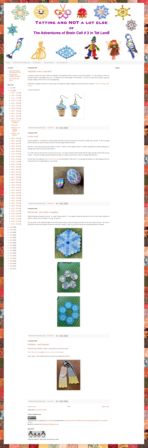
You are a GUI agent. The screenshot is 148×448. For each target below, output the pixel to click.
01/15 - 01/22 (15, 218)
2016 (11, 243)
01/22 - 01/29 (15, 216)
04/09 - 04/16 (15, 190)
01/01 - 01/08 (15, 224)
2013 (11, 250)
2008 (11, 263)
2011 (11, 255)
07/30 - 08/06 (15, 151)
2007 (11, 266)
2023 (11, 90)
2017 (11, 240)
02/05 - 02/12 (15, 211)
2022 (11, 227)
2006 (11, 268)
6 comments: (50, 335)
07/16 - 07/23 (15, 156)
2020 (11, 232)
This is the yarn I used (34, 352)
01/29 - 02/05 (15, 213)
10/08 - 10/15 (15, 108)
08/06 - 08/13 (15, 148)
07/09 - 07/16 (15, 159)
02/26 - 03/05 (15, 205)
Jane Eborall (49, 420)
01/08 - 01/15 (15, 221)
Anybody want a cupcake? (40, 71)
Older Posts (105, 406)
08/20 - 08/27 (15, 143)
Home (8, 62)
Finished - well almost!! (38, 344)
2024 (11, 88)
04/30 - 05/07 (15, 182)
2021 (11, 230)
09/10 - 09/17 (15, 118)
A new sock (33, 136)
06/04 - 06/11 (15, 172)
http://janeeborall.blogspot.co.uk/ (49, 424)
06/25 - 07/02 (15, 164)
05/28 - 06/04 (15, 174)
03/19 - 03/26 (15, 198)
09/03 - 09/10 (15, 138)
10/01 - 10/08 (15, 111)
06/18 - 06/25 (15, 167)
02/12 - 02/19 (15, 208)
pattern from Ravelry (50, 159)
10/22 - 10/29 (15, 103)
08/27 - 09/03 (15, 141)
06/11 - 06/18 (15, 169)
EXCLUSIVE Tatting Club (21, 62)
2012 (11, 253)
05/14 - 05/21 (15, 180)
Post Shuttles (37, 62)
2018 (11, 237)
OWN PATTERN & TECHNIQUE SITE (14, 71)
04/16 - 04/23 (15, 187)
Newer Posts (32, 406)
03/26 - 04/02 (15, 195)
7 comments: (50, 127)
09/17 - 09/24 (15, 116)
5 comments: (50, 401)
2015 (11, 245)
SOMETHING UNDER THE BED (14, 75)
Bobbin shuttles (48, 62)
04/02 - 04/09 (15, 193)
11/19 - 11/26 (15, 95)
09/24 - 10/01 (15, 113)
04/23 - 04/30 (15, 185)
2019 (11, 235)
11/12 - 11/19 (15, 98)
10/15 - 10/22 (15, 105)
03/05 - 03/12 (15, 203)
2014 (11, 248)
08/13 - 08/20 (15, 146)
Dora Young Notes (62, 62)
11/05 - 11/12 (15, 100)
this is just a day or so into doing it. (53, 352)
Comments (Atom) (41, 410)
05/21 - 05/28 (15, 177)
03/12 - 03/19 (15, 200)
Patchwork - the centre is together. (43, 212)
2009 (11, 261)
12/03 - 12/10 (15, 93)
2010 (11, 258)
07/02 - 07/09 (15, 161)
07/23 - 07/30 (15, 154)
